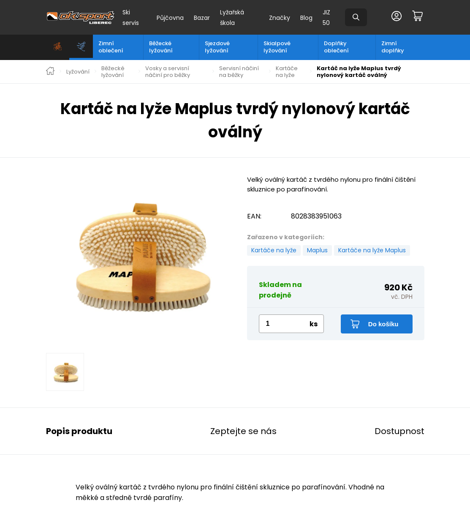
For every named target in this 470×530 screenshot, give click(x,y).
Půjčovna (170, 18)
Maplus (317, 250)
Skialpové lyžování (277, 47)
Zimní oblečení (110, 47)
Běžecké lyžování (161, 47)
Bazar (202, 18)
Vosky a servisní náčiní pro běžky (167, 71)
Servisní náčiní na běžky (239, 71)
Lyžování (78, 71)
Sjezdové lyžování (217, 47)
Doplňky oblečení (336, 47)
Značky (279, 18)
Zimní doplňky (392, 47)
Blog (306, 18)
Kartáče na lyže (287, 71)
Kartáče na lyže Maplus (372, 250)
